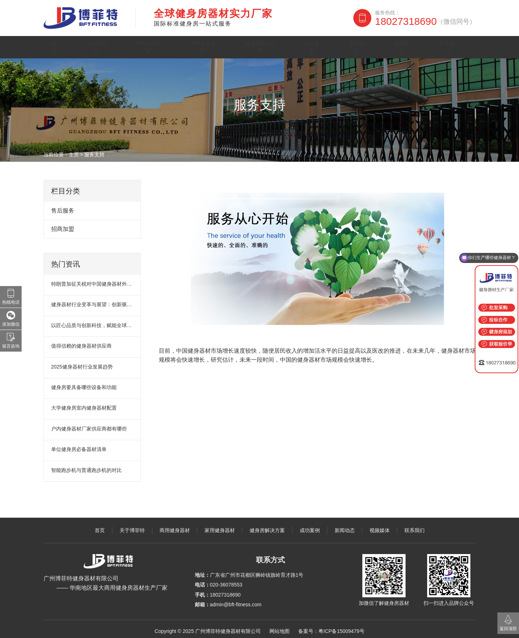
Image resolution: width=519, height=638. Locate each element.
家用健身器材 (209, 45)
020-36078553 (226, 581)
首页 (57, 45)
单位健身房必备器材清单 (79, 445)
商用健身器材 (151, 45)
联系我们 (454, 45)
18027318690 (425, 21)
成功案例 (324, 45)
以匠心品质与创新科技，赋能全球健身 (92, 321)
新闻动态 (367, 45)
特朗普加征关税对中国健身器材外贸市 (92, 280)
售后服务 (62, 207)
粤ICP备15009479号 (341, 627)
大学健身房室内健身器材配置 (84, 404)
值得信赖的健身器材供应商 (81, 342)
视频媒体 (410, 45)
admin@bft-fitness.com (235, 600)
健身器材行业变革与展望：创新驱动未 (92, 300)
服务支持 (94, 150)
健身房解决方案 (270, 45)
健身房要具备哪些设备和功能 (84, 383)
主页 (74, 150)
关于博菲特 (97, 45)
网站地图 (279, 627)
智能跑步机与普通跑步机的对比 (86, 466)
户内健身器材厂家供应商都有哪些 (89, 424)
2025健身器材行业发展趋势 (82, 362)
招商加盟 (62, 225)
